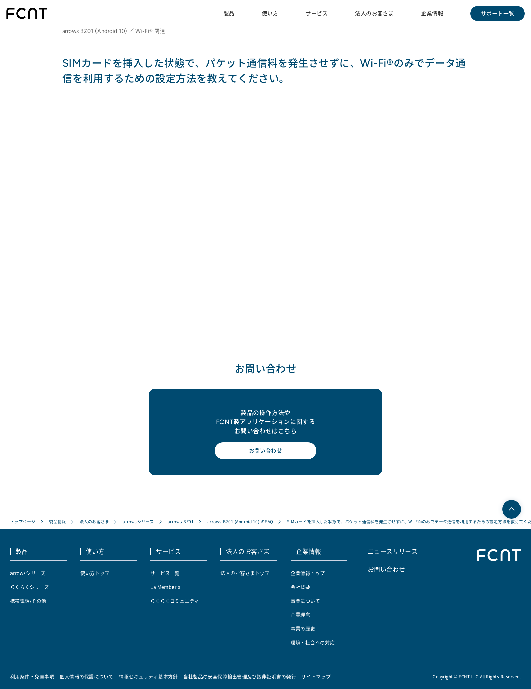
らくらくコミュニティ (174, 600)
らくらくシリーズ (29, 586)
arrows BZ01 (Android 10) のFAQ (240, 522)
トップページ (23, 522)
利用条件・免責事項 (32, 676)
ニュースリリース (393, 551)
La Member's (165, 586)
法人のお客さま (374, 13)
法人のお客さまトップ (245, 572)
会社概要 (300, 586)
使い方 (269, 13)
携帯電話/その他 (28, 600)
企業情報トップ (308, 572)
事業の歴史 (303, 628)
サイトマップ (316, 676)
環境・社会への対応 (313, 642)
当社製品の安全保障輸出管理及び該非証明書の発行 (239, 676)
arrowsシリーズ (138, 522)
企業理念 (300, 614)
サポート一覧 (497, 13)
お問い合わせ (265, 451)
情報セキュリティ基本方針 (148, 676)
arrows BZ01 (181, 522)
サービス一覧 (165, 572)
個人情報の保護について (86, 676)
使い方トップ (95, 572)
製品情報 (57, 522)
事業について (305, 600)
